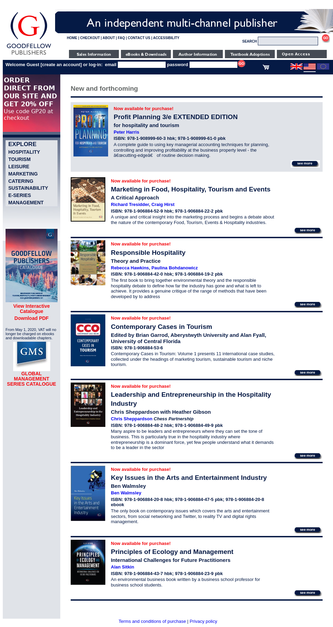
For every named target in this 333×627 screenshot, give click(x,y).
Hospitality (24, 152)
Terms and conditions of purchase (152, 621)
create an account (61, 64)
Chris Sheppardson (131, 418)
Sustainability (28, 188)
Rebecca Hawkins (130, 267)
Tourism (19, 159)
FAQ (121, 38)
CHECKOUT (90, 38)
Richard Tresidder (130, 204)
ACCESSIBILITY (166, 38)
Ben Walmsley (126, 492)
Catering (20, 181)
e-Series (19, 195)
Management (26, 202)
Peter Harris (126, 132)
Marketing (23, 174)
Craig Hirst (162, 204)
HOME (72, 38)
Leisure (18, 166)
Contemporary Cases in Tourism (161, 326)
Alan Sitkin (122, 567)
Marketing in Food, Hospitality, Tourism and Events (191, 189)
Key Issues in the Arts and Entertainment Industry (189, 477)
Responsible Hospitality (148, 252)
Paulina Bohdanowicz (174, 267)
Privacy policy (203, 621)
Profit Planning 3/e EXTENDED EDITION (176, 116)
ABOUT (109, 38)
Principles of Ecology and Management (172, 551)
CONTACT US (139, 38)
